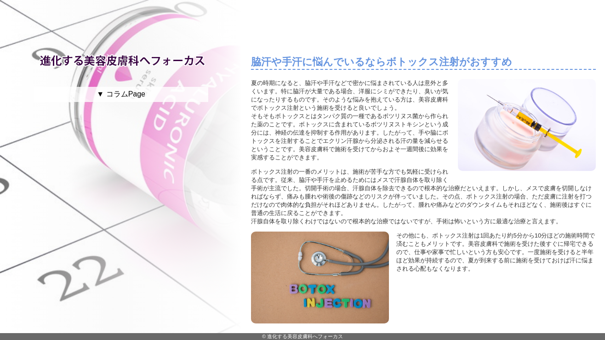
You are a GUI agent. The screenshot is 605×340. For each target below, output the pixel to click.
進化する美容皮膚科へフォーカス (305, 336)
